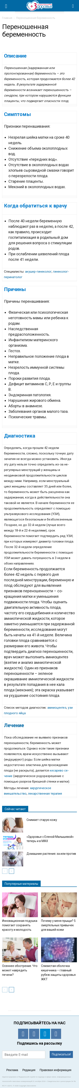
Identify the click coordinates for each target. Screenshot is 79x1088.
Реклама (12, 1070)
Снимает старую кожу (42, 820)
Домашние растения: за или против (51, 853)
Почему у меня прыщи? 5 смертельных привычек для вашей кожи (58, 925)
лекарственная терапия (45, 793)
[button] (73, 5)
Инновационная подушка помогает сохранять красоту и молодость (19, 925)
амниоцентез (56, 708)
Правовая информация (55, 1070)
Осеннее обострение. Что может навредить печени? (19, 970)
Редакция (28, 1070)
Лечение (14, 725)
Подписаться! (61, 1054)
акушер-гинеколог (38, 271)
